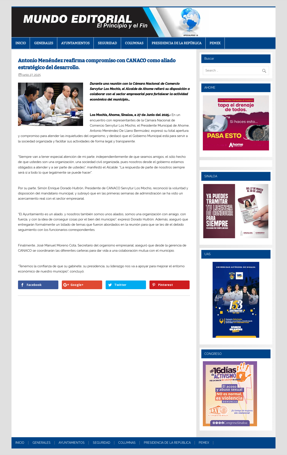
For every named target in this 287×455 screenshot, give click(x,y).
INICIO (20, 43)
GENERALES (43, 43)
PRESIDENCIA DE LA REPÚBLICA (177, 43)
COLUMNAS (134, 43)
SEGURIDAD (107, 43)
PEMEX (215, 43)
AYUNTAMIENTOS (75, 43)
